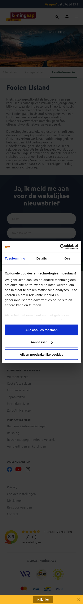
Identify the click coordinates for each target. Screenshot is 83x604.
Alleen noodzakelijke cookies (41, 354)
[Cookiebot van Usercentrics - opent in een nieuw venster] (60, 246)
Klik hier (43, 599)
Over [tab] (68, 258)
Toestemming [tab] (15, 258)
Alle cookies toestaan (41, 330)
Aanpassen (42, 342)
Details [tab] (41, 258)
